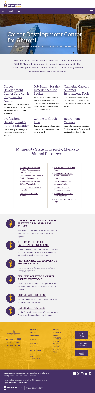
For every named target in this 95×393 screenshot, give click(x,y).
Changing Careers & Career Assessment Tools (36, 278)
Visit (3, 11)
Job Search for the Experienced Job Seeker (47, 90)
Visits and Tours (81, 335)
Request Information (83, 344)
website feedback (30, 376)
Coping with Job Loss (45, 120)
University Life (18, 46)
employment (35, 350)
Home (9, 46)
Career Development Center (35, 46)
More (20, 11)
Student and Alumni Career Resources (61, 46)
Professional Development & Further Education (17, 122)
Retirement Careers (72, 120)
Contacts (34, 343)
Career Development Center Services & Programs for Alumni (16, 93)
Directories (35, 336)
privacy (40, 373)
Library (33, 347)
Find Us (33, 339)
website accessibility (16, 376)
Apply (11, 11)
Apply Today (81, 353)
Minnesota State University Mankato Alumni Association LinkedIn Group (30, 170)
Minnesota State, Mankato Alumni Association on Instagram (63, 176)
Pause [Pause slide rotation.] (89, 18)
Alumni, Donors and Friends (58, 344)
